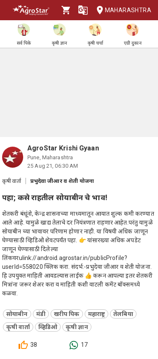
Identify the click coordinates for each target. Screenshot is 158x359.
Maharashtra (121, 10)
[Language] (83, 10)
